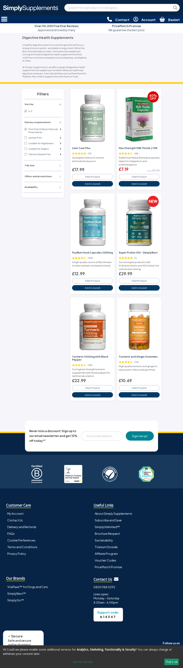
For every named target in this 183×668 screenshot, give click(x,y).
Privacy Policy (16, 553)
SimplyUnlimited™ (107, 527)
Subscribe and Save (108, 520)
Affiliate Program (106, 553)
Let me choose (83, 662)
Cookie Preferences (21, 540)
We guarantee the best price (126, 28)
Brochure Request (107, 533)
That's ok (171, 662)
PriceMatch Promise (108, 567)
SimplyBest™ (16, 593)
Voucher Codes (105, 560)
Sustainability (104, 540)
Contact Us (15, 520)
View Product (92, 176)
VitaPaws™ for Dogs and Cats (27, 587)
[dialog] (91, 656)
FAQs (11, 533)
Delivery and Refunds (21, 527)
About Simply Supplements (113, 513)
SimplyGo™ (15, 600)
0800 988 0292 (104, 587)
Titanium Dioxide (106, 547)
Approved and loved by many (56, 28)
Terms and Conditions (22, 547)
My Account (15, 513)
